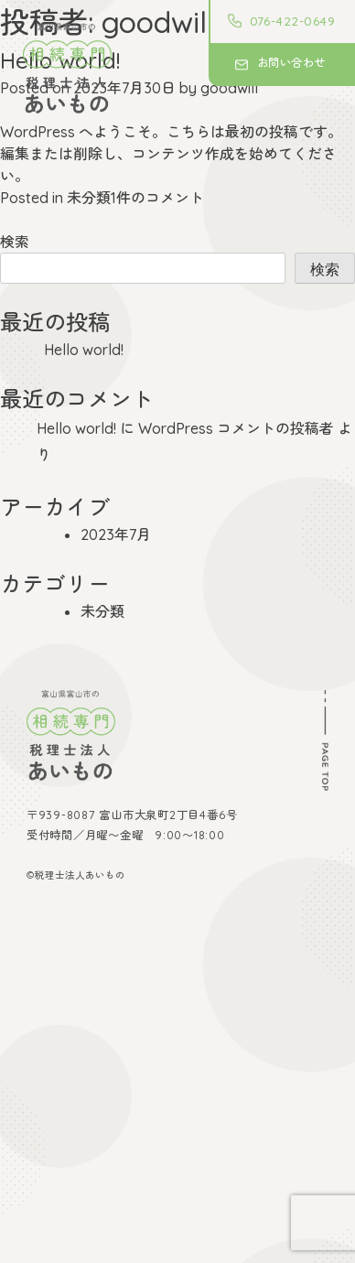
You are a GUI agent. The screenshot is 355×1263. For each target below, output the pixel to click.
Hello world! (84, 349)
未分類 (89, 198)
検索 (14, 241)
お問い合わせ (291, 63)
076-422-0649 (293, 21)
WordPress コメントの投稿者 (236, 428)
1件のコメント (157, 198)
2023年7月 (116, 534)
